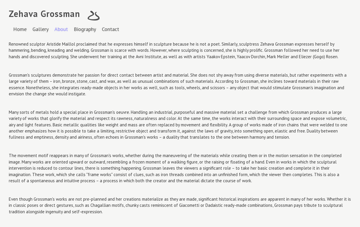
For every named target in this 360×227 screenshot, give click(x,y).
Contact (110, 29)
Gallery (40, 29)
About (61, 29)
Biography (85, 29)
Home (20, 29)
